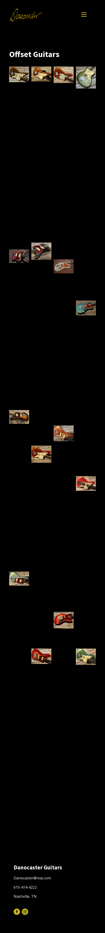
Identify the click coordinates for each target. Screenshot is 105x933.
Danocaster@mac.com (32, 878)
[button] (19, 74)
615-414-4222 (25, 887)
